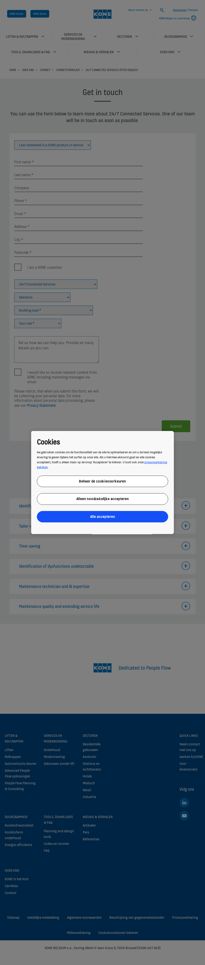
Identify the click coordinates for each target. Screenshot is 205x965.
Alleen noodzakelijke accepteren (102, 499)
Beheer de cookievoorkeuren (102, 481)
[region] (102, 482)
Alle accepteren (102, 516)
